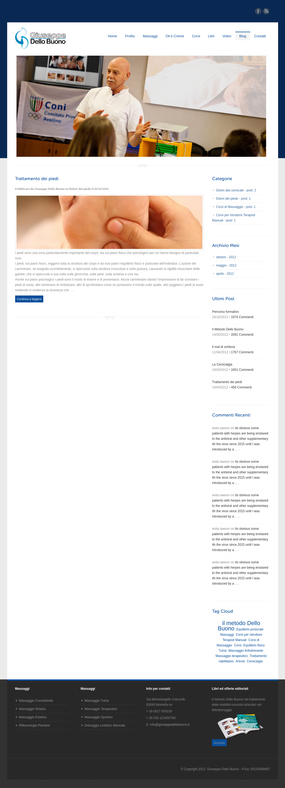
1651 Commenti (242, 370)
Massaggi (150, 36)
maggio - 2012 (226, 265)
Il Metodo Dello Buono (228, 329)
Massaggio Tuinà (97, 701)
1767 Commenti (242, 352)
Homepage (40, 38)
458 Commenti (241, 387)
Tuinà (223, 650)
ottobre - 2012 (226, 257)
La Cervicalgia (222, 364)
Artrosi (240, 661)
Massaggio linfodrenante (245, 650)
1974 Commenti (242, 317)
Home (112, 36)
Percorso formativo (225, 312)
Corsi (196, 36)
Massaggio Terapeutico (101, 709)
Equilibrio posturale (249, 629)
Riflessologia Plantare (34, 725)
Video (227, 36)
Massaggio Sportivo (99, 717)
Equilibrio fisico (254, 645)
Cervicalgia (254, 661)
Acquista (219, 742)
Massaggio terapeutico (232, 656)
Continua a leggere (29, 299)
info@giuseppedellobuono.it (169, 725)
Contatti (260, 36)
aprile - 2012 (225, 274)
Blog (242, 36)
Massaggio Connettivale (36, 701)
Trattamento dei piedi (227, 382)
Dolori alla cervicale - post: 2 (236, 190)
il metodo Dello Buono (239, 626)
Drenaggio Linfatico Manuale (105, 725)
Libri (211, 36)
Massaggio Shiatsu (32, 709)
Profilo (130, 36)
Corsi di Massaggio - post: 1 (236, 207)
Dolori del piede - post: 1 (233, 198)
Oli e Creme (174, 36)
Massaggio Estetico (33, 717)
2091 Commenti (242, 334)
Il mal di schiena (223, 347)
